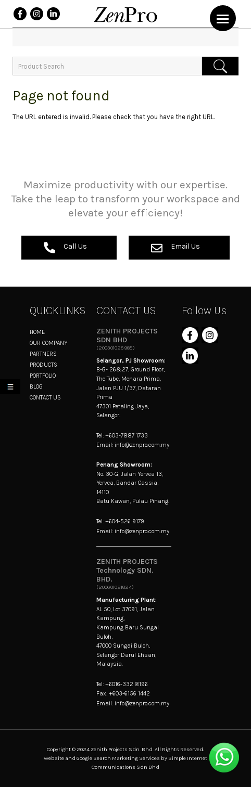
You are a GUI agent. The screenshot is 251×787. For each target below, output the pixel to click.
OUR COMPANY (49, 342)
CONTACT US (45, 397)
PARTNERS (43, 353)
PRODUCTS (43, 364)
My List (12, 388)
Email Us (175, 247)
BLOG (36, 386)
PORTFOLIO (43, 375)
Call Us (65, 247)
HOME (37, 332)
